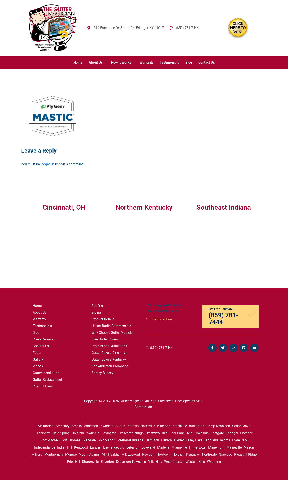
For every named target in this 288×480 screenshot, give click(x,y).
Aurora (120, 426)
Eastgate (217, 433)
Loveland (148, 447)
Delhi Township (197, 433)
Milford (36, 454)
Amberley (62, 426)
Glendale (89, 440)
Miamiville (179, 447)
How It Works (121, 62)
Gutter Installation (46, 373)
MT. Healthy (110, 454)
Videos (38, 366)
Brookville (179, 426)
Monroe (71, 454)
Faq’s (37, 353)
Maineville (234, 447)
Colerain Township (85, 433)
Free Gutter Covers (105, 339)
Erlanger (232, 433)
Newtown (163, 454)
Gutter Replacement (47, 380)
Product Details (103, 319)
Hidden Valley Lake (188, 440)
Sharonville (90, 462)
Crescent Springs (131, 433)
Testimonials (169, 62)
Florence (246, 433)
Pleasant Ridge (245, 454)
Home (77, 62)
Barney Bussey (102, 373)
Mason (249, 447)
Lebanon (132, 447)
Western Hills (195, 462)
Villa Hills (155, 462)
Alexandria (46, 426)
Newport (148, 454)
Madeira (163, 447)
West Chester (173, 462)
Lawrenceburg (113, 447)
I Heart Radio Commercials (111, 326)
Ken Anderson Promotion (110, 366)
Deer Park (176, 433)
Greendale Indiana (130, 440)
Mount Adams (89, 454)
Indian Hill (64, 447)
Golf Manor (106, 440)
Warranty (146, 62)
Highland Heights (217, 440)
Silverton (107, 462)
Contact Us (206, 62)
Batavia (133, 426)
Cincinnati (42, 433)
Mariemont (216, 447)
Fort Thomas (70, 440)
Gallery (38, 359)
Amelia (77, 426)
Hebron (166, 440)
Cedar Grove (241, 426)
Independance (44, 447)
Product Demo (43, 386)
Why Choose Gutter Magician (113, 333)
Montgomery (53, 454)
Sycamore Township (131, 462)
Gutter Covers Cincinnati (109, 353)
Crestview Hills (156, 433)
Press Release (43, 339)
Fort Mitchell (50, 440)
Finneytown (197, 447)
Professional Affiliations (109, 346)
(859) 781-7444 (159, 348)
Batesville (148, 426)
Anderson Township (98, 426)
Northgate (209, 454)
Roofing (97, 306)
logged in (47, 164)
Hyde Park (239, 440)
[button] (97, 62)
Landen (95, 447)
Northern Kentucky (186, 454)
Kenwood (81, 447)
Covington (109, 433)
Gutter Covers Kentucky (109, 359)
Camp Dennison (218, 426)
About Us (96, 62)
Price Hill (73, 462)
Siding (96, 312)
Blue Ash (163, 426)
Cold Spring (61, 433)
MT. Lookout (131, 454)
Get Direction (159, 319)
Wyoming (214, 462)
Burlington (196, 426)
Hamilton (152, 440)
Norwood (225, 454)
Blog (188, 62)
